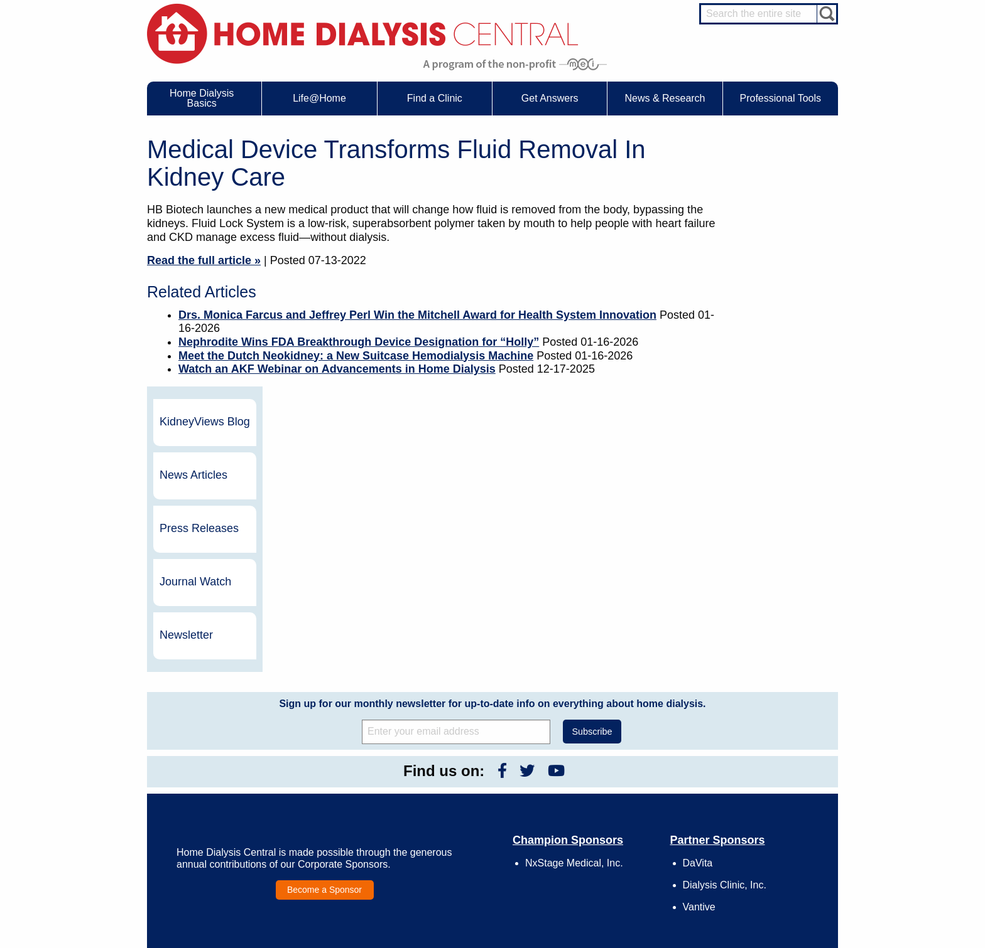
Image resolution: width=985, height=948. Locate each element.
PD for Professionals (772, 892)
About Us (589, 744)
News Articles (769, 224)
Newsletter (762, 384)
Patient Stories (340, 807)
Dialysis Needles (344, 784)
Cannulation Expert (770, 770)
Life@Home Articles (349, 796)
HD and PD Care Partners (766, 841)
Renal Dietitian (762, 805)
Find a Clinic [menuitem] (434, 98)
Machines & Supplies (215, 807)
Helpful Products (343, 830)
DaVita (698, 612)
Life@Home (324, 744)
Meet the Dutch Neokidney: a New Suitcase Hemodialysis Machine (355, 355)
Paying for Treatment (215, 830)
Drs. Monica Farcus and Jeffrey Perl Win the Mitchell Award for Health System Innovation (417, 315)
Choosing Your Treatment (358, 773)
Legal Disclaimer (615, 796)
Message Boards (743, 744)
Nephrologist (759, 781)
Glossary (602, 853)
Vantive (699, 656)
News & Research (474, 744)
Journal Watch (771, 331)
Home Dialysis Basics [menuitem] (202, 98)
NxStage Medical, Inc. (574, 612)
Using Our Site (611, 819)
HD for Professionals (772, 869)
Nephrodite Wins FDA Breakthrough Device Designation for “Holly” (358, 342)
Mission (600, 830)
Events (463, 761)
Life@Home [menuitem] (319, 98)
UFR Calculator (206, 761)
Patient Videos (340, 819)
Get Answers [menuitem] (550, 98)
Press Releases (775, 278)
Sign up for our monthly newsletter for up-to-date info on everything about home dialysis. (492, 452)
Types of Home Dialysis (219, 796)
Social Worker (761, 816)
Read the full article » (204, 260)
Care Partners (339, 761)
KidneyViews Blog (768, 171)
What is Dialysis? (208, 784)
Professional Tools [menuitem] (781, 98)
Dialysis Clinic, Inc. (724, 634)
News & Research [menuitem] (664, 98)
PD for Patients (763, 880)
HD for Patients (763, 857)
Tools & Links (202, 842)
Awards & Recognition (624, 773)
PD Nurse (754, 793)
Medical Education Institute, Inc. (530, 942)
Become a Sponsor (324, 639)
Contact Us (605, 761)
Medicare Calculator (214, 819)
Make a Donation (616, 807)
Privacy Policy (610, 842)
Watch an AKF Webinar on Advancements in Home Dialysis (337, 369)
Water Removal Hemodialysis (229, 773)
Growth (599, 784)
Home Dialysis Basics (212, 744)
